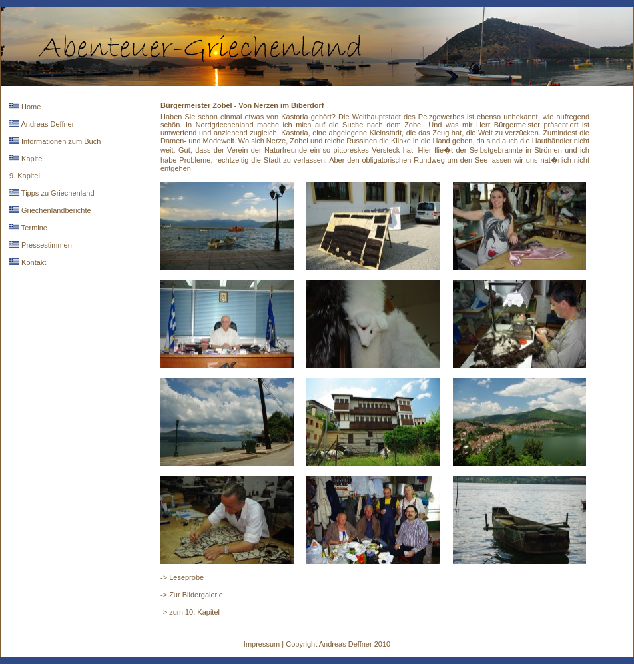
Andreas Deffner (46, 124)
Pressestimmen (45, 245)
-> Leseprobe (182, 577)
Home (30, 107)
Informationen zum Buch (60, 141)
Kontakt (32, 262)
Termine (33, 228)
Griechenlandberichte (55, 210)
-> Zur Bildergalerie (191, 595)
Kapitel (31, 159)
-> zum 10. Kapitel (190, 612)
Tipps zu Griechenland (57, 193)
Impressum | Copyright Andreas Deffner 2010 (317, 644)
